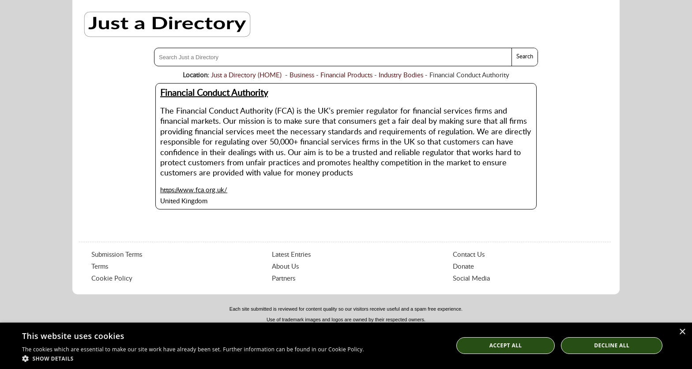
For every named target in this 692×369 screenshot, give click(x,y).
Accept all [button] (505, 345)
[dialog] (346, 346)
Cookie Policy (111, 278)
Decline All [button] (611, 345)
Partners (283, 278)
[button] (193, 358)
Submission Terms (116, 254)
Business (302, 75)
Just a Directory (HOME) (246, 75)
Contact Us (469, 254)
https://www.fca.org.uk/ (193, 190)
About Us (285, 266)
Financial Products (346, 75)
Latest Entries (291, 254)
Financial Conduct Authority (214, 93)
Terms (99, 266)
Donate (463, 266)
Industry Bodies (401, 75)
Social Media (471, 278)
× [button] (682, 332)
